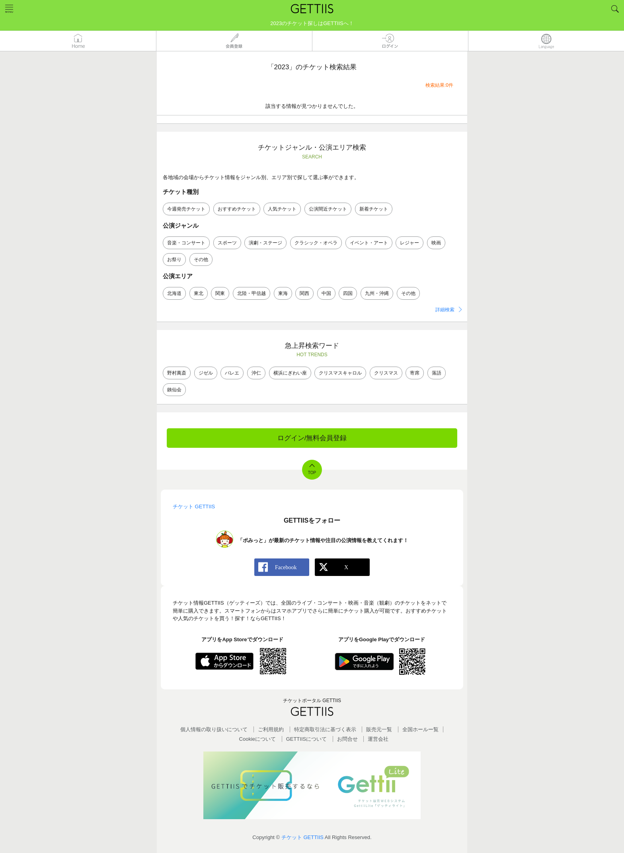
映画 (436, 243)
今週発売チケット (186, 209)
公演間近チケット (328, 209)
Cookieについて (257, 739)
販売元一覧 (379, 729)
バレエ (232, 373)
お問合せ (347, 739)
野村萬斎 (176, 373)
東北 (198, 293)
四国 (348, 293)
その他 (201, 259)
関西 (304, 293)
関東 (220, 293)
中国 (326, 293)
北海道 (174, 293)
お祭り (174, 259)
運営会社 (378, 739)
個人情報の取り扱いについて (214, 729)
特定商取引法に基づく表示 (325, 729)
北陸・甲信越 (251, 293)
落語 (436, 373)
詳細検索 (444, 309)
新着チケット (373, 209)
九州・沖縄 (377, 293)
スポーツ (227, 243)
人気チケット (282, 209)
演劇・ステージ (265, 243)
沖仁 (256, 373)
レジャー (409, 243)
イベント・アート (369, 243)
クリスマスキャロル (340, 373)
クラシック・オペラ (315, 243)
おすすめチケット (237, 209)
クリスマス (386, 373)
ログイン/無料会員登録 (312, 438)
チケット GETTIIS (302, 837)
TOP (312, 472)
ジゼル (206, 373)
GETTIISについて (306, 739)
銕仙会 (174, 389)
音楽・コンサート (186, 243)
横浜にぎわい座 (290, 373)
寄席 (414, 373)
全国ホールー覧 (420, 729)
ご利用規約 (271, 729)
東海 (283, 293)
